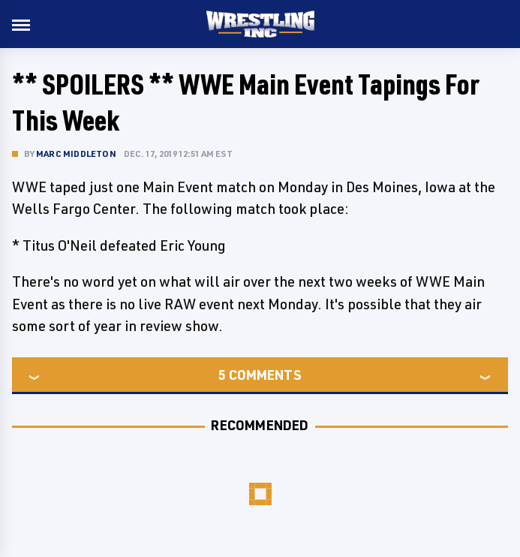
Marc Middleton (76, 153)
